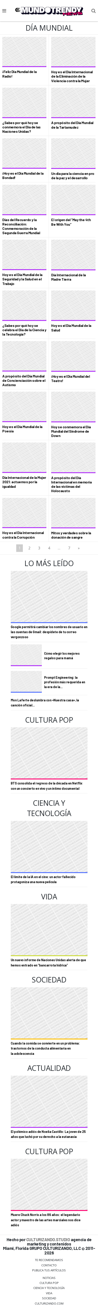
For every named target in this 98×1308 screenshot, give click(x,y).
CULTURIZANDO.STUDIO (48, 1239)
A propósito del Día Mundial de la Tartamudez (72, 124)
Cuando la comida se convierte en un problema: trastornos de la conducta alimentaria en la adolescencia (45, 1048)
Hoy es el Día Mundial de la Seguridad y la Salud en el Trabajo (22, 278)
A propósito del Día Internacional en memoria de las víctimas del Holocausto (71, 484)
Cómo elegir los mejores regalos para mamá (62, 655)
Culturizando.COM (49, 1303)
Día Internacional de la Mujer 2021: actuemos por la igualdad (24, 481)
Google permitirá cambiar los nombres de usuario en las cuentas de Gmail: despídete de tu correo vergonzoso (49, 632)
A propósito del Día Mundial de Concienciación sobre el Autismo (23, 380)
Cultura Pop (49, 1283)
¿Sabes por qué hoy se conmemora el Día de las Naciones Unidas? (21, 126)
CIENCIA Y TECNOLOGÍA (49, 1288)
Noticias (49, 1278)
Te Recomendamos (49, 1260)
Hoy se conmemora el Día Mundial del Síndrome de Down (71, 431)
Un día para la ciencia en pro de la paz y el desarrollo (72, 175)
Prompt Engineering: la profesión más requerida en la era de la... (64, 682)
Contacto (49, 1265)
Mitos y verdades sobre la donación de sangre (71, 535)
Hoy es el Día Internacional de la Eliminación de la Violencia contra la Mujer (72, 76)
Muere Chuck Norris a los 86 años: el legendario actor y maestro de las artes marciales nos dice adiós (46, 1220)
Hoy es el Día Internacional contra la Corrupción (23, 534)
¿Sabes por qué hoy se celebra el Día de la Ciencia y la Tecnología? (24, 329)
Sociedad (49, 1298)
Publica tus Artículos (49, 1270)
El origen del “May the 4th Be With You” (71, 221)
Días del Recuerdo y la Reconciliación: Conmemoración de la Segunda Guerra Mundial (21, 226)
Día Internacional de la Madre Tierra (68, 277)
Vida (49, 1293)
